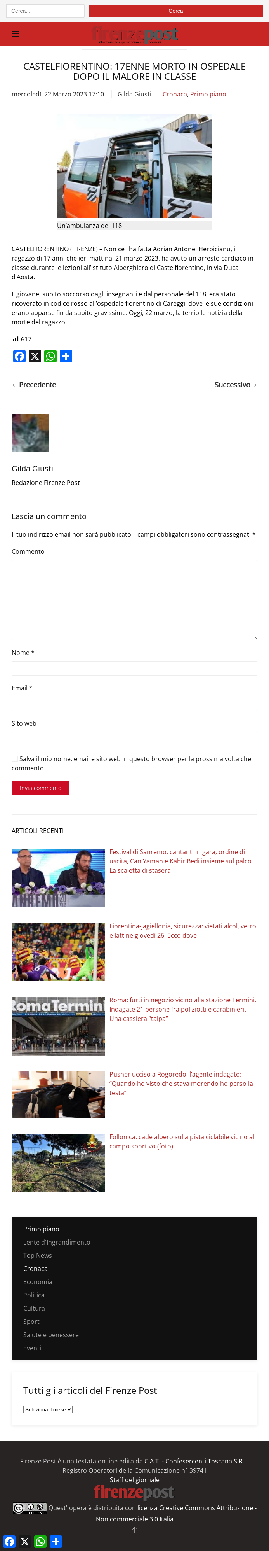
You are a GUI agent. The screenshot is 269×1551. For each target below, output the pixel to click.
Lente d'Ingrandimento (56, 1242)
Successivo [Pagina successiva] (236, 384)
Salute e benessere (51, 1334)
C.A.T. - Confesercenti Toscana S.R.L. (196, 1461)
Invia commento (40, 787)
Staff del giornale (135, 1480)
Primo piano (208, 94)
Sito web (24, 723)
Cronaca (175, 94)
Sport (31, 1321)
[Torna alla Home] (134, 34)
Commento (28, 551)
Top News (37, 1255)
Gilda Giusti (134, 94)
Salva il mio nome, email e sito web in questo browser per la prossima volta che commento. (131, 763)
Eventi (32, 1348)
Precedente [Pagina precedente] (34, 384)
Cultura (34, 1308)
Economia (37, 1282)
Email (22, 688)
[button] (15, 34)
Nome (23, 652)
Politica (34, 1295)
